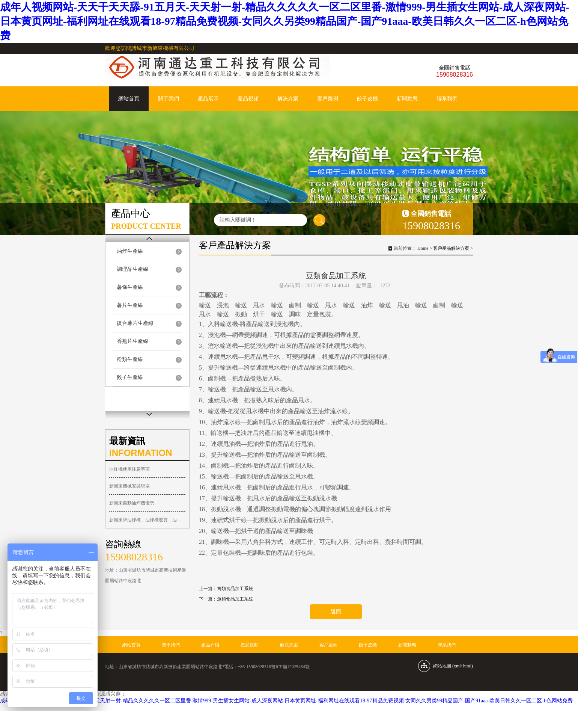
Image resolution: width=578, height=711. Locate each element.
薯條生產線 (130, 287)
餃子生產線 (130, 377)
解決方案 (287, 98)
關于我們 (168, 98)
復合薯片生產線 (135, 323)
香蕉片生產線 (132, 341)
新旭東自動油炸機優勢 (131, 503)
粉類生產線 (130, 359)
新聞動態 (407, 98)
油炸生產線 (130, 251)
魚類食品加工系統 (235, 599)
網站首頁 (128, 98)
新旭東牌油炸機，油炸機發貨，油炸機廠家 (147, 519)
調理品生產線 (132, 269)
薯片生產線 (130, 305)
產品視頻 (248, 98)
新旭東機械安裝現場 (129, 486)
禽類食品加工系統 (235, 588)
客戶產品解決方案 (451, 248)
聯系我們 (447, 98)
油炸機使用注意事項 (129, 469)
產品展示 (208, 98)
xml (457, 666)
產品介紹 (210, 645)
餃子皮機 (367, 98)
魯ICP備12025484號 (290, 666)
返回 (336, 611)
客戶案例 (327, 98)
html (467, 666)
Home (422, 248)
